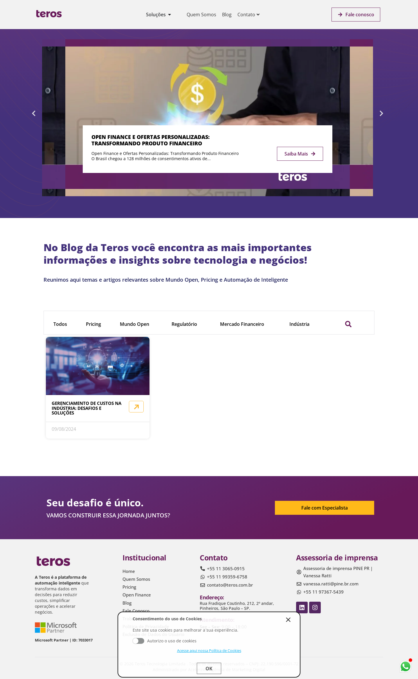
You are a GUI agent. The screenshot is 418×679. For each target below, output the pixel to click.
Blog (227, 14)
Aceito (138, 641)
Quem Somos (201, 14)
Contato (248, 14)
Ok (209, 668)
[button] (33, 113)
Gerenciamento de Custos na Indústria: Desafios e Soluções (86, 408)
